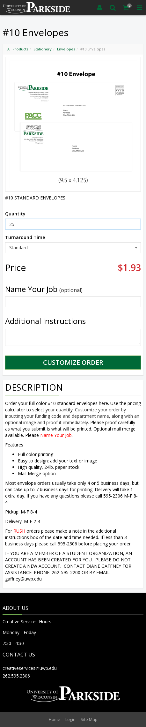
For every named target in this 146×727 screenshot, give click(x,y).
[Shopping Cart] (126, 7)
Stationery (42, 49)
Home (54, 719)
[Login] (99, 7)
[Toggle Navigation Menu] (139, 7)
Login (70, 719)
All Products (17, 49)
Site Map (89, 719)
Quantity (15, 214)
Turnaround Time (25, 237)
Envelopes (66, 49)
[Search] (113, 7)
